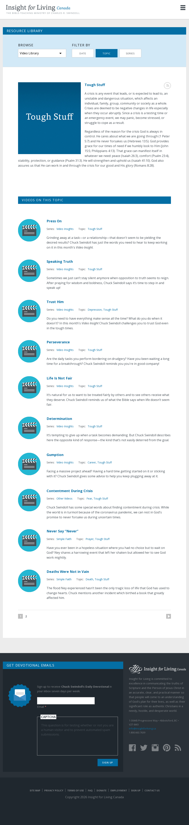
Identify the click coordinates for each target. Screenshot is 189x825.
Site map (35, 790)
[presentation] (70, 744)
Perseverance (58, 342)
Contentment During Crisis (70, 491)
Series (130, 53)
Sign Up (107, 762)
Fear (89, 498)
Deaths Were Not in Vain (68, 571)
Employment (118, 790)
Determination (59, 418)
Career (92, 462)
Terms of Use (75, 790)
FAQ (90, 790)
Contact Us (152, 790)
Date (82, 53)
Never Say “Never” (62, 531)
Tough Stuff (95, 229)
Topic (106, 53)
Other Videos (64, 498)
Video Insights (65, 229)
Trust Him (55, 301)
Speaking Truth (60, 261)
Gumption (55, 454)
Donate (101, 790)
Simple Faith (63, 539)
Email (41, 707)
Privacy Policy (53, 790)
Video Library (29, 53)
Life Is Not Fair (59, 378)
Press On (54, 221)
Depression (95, 309)
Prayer (90, 539)
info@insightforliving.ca (142, 728)
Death (89, 579)
